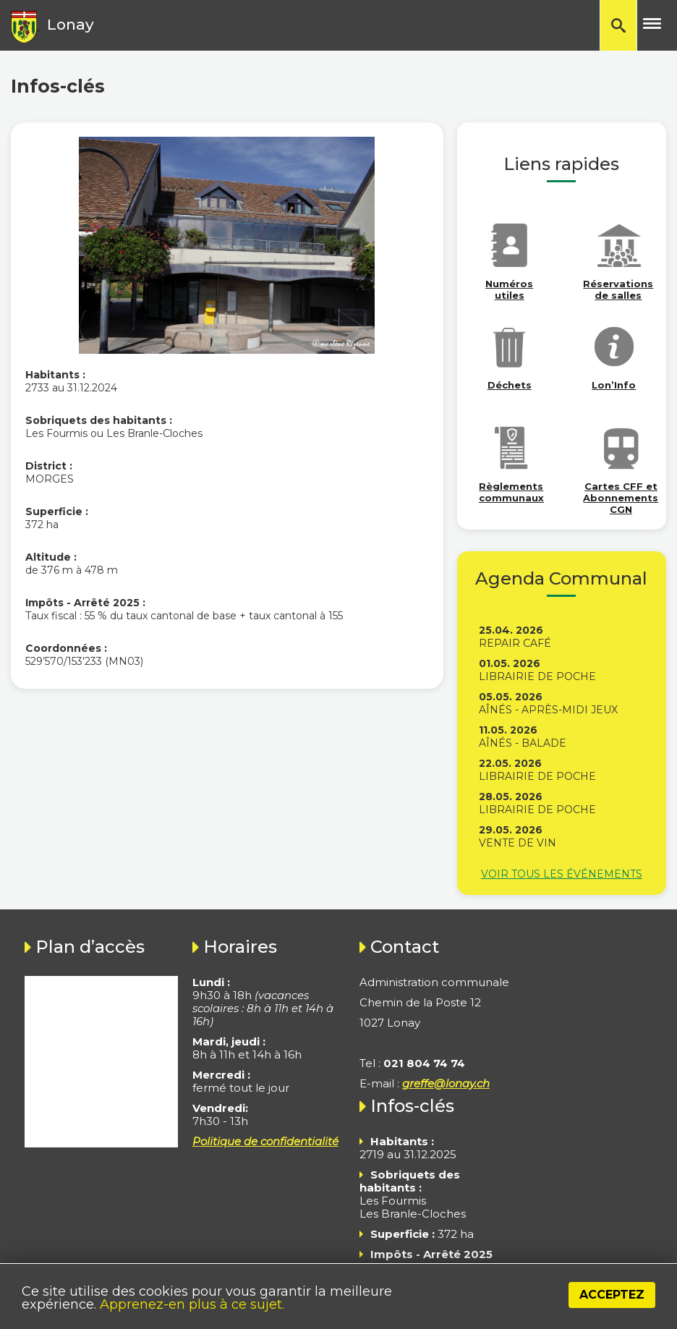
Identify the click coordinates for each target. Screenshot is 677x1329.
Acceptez (611, 1295)
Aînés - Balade (522, 743)
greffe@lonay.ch (446, 1083)
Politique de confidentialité (265, 1141)
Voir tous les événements (561, 873)
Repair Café (515, 643)
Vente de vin (517, 842)
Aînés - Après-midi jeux (548, 709)
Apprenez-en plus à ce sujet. (192, 1304)
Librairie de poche (537, 676)
